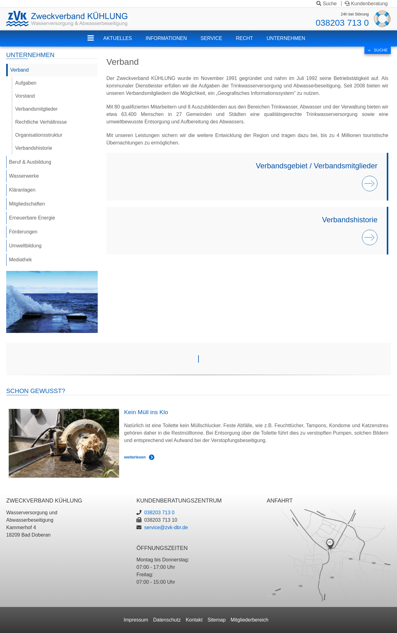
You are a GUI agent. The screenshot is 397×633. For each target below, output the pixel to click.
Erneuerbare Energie (32, 217)
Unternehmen (286, 38)
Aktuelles (117, 38)
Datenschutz (167, 619)
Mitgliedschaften (27, 203)
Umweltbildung (25, 245)
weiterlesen (135, 457)
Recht (244, 38)
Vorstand (25, 96)
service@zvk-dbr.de (166, 527)
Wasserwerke (24, 176)
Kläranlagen (22, 190)
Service (211, 38)
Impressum (136, 619)
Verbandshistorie (33, 148)
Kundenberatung (366, 3)
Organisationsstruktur (38, 135)
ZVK (95, 42)
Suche (326, 3)
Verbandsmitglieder (36, 109)
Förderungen (23, 231)
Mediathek (20, 259)
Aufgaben (26, 83)
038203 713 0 (342, 23)
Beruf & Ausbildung (30, 162)
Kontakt (194, 619)
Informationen (166, 38)
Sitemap (216, 619)
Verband (19, 70)
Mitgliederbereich (250, 619)
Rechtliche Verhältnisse (41, 122)
